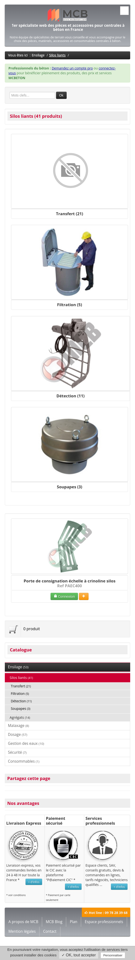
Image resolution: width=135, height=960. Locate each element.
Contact (49, 931)
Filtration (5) (69, 304)
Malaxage (18, 725)
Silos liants (57, 55)
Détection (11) (71, 396)
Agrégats (20, 717)
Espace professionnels (104, 921)
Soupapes (20, 708)
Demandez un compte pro (72, 68)
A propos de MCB (23, 921)
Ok (61, 95)
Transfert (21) (69, 213)
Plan (73, 921)
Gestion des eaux (26, 743)
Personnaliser (112, 955)
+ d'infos (33, 882)
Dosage (17, 734)
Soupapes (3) (69, 487)
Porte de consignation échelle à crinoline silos (70, 581)
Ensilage (38, 55)
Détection (21, 701)
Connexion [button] (64, 596)
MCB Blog (54, 921)
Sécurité (17, 752)
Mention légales (22, 931)
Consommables (23, 761)
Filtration (20, 693)
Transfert (21, 686)
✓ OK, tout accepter (79, 955)
